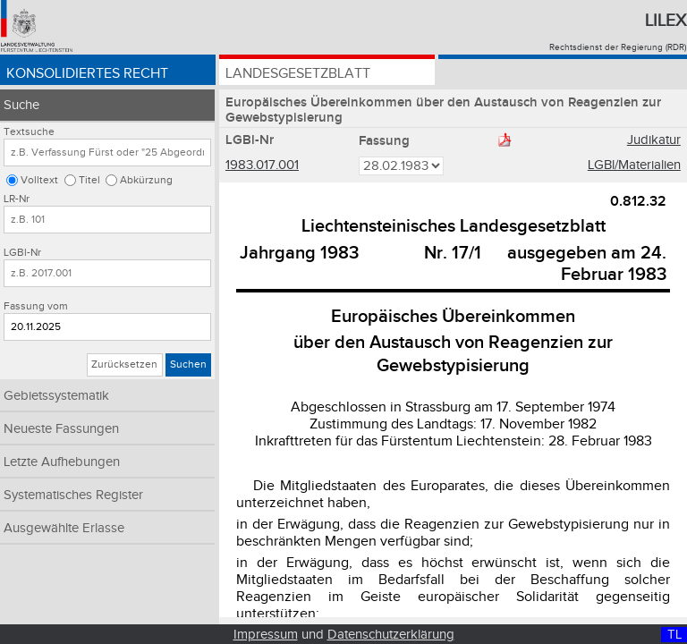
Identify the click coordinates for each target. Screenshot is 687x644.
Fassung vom (36, 306)
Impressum (265, 634)
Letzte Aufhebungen (62, 462)
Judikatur (654, 140)
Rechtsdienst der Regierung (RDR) (617, 47)
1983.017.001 (262, 165)
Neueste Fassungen (61, 428)
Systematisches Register (73, 495)
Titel (89, 180)
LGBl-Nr (22, 252)
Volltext (39, 180)
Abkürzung (146, 180)
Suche (21, 105)
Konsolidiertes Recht (87, 73)
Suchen (188, 364)
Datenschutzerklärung (390, 634)
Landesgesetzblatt (297, 73)
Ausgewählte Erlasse (64, 528)
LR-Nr (17, 199)
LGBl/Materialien (634, 165)
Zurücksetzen (124, 364)
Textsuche (29, 132)
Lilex (665, 20)
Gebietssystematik (56, 395)
